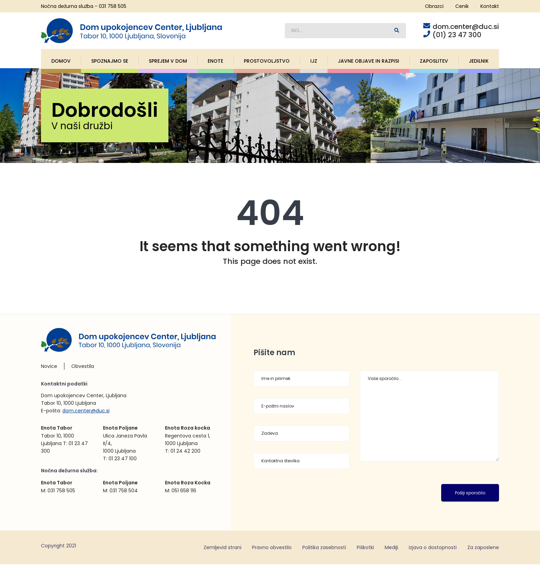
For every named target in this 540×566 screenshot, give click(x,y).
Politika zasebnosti (324, 548)
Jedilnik (479, 62)
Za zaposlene (483, 548)
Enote (215, 62)
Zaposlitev (434, 62)
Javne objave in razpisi (368, 62)
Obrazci (434, 6)
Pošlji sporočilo (470, 494)
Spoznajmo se (109, 62)
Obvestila (82, 367)
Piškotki (365, 548)
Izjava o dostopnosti (433, 548)
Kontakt (489, 6)
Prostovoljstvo (267, 62)
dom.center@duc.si (86, 412)
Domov (61, 62)
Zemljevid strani (222, 548)
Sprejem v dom (168, 62)
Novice (49, 367)
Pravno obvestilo (272, 548)
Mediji (391, 548)
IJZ (313, 62)
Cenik (462, 6)
